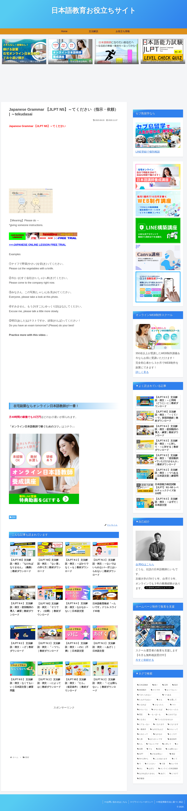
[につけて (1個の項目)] (174, 773)
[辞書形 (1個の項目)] (158, 778)
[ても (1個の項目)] (149, 749)
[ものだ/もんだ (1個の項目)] (157, 729)
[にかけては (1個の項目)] (172, 714)
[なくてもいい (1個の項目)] (171, 690)
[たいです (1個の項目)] (174, 764)
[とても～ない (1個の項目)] (143, 724)
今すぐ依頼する (145, 660)
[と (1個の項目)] (177, 744)
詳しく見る (142, 372)
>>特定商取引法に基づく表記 (169, 802)
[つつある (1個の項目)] (170, 695)
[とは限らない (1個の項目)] (172, 749)
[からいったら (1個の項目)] (172, 709)
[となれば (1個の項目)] (143, 705)
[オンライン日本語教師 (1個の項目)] (168, 768)
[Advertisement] (64, 158)
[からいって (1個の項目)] (173, 729)
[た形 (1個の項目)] (141, 739)
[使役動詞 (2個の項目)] (142, 690)
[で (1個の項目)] (139, 764)
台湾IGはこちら (145, 564)
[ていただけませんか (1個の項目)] (167, 719)
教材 (13, 517)
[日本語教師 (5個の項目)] (143, 685)
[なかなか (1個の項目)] (159, 734)
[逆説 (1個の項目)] (159, 749)
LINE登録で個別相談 (148, 151)
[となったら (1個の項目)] (159, 705)
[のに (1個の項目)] (140, 768)
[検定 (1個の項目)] (174, 754)
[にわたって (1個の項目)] (143, 734)
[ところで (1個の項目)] (173, 734)
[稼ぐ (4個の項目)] (155, 685)
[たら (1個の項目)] (140, 744)
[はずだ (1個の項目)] (151, 768)
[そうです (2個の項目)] (156, 690)
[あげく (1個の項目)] (162, 773)
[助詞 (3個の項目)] (175, 685)
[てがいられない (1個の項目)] (148, 695)
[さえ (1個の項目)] (160, 700)
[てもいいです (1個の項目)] (152, 744)
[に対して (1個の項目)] (167, 744)
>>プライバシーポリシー (141, 802)
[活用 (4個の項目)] (165, 685)
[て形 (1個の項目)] (162, 764)
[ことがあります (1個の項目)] (161, 759)
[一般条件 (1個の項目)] (142, 729)
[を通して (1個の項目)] (173, 700)
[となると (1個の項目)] (144, 719)
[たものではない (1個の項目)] (145, 700)
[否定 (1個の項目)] (141, 714)
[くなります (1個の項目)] (159, 724)
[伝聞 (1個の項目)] (140, 749)
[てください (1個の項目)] (151, 764)
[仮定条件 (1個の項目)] (173, 739)
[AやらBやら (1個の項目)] (143, 759)
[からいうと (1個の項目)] (143, 709)
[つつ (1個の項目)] (174, 705)
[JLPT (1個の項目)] (142, 754)
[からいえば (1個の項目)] (157, 709)
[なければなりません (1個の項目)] (146, 773)
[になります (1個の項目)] (173, 724)
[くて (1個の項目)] (175, 759)
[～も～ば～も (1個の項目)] (155, 714)
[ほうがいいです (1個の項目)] (156, 739)
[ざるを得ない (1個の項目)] (158, 754)
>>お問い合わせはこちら (115, 802)
